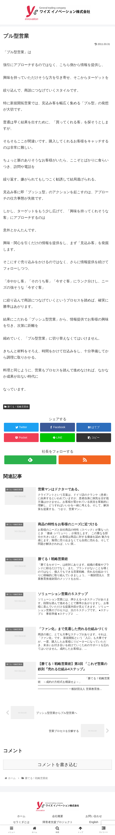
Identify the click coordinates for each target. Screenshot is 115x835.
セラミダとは (21, 822)
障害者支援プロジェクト (58, 822)
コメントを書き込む (57, 765)
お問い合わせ (94, 816)
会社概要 (57, 816)
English (93, 822)
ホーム (21, 816)
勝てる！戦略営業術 (16, 406)
